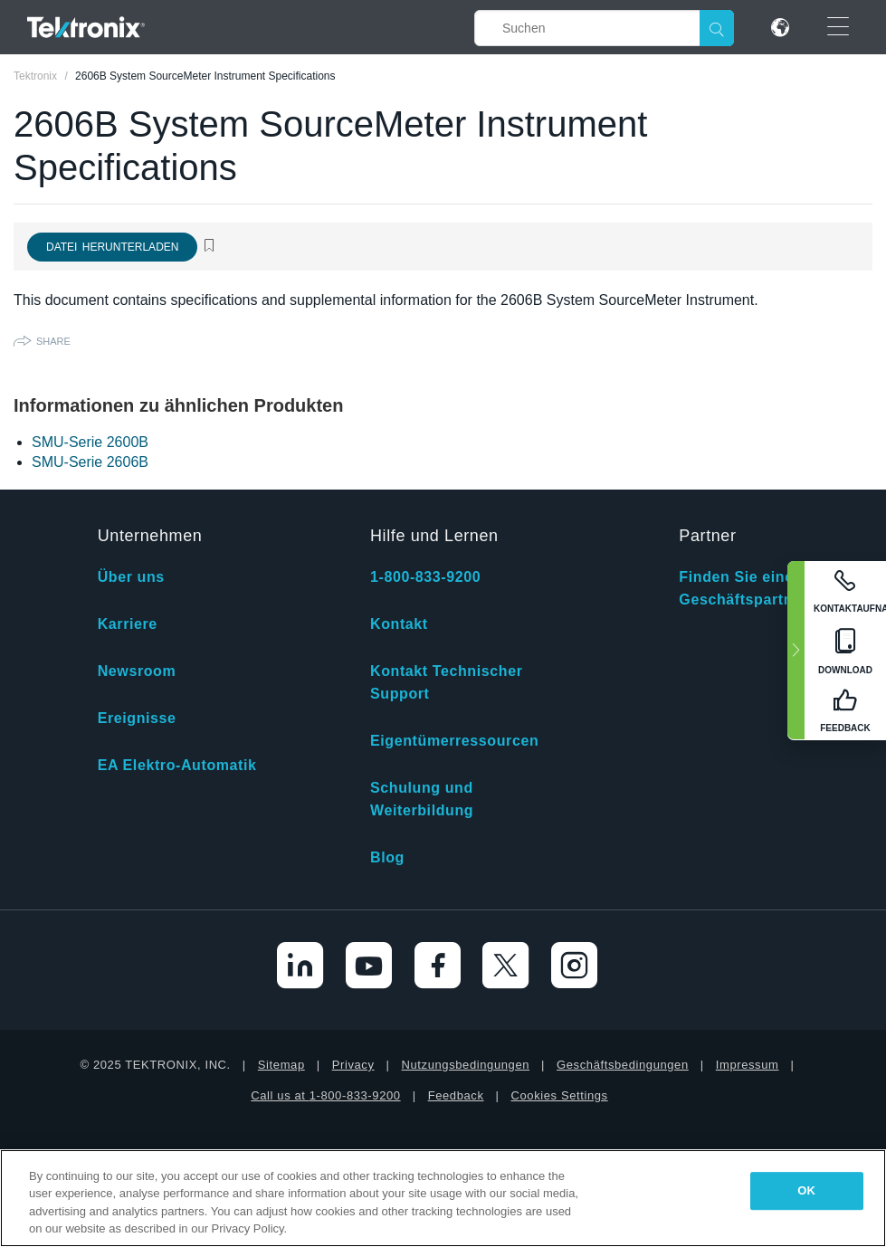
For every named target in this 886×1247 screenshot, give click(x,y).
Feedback (456, 1095)
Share (53, 341)
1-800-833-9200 (425, 577)
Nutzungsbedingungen (466, 1064)
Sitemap (281, 1064)
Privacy (353, 1064)
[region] (443, 1198)
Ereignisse (137, 718)
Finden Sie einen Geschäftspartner (743, 588)
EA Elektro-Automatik (177, 765)
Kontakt (399, 624)
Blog (387, 857)
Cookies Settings (559, 1095)
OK (806, 1190)
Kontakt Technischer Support (446, 682)
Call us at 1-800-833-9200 (325, 1095)
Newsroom (137, 671)
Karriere (127, 624)
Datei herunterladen (112, 247)
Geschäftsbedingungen (623, 1064)
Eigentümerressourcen (454, 740)
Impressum (747, 1064)
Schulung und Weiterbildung (421, 799)
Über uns (131, 577)
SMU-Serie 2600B (90, 442)
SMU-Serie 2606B (90, 462)
